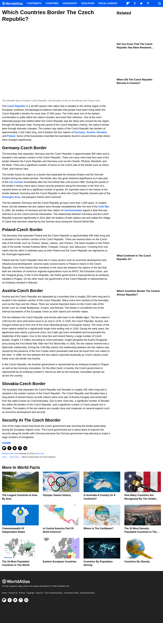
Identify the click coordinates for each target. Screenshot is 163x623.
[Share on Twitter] (15, 448)
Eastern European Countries (60, 561)
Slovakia (101, 132)
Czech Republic (16, 106)
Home (4, 593)
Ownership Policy (87, 593)
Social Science (107, 3)
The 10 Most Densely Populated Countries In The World (140, 532)
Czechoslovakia (72, 210)
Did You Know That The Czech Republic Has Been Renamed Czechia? (134, 47)
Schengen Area (11, 197)
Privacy (22, 593)
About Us (40, 593)
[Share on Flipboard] (4, 448)
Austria (90, 132)
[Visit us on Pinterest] (21, 600)
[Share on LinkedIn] (25, 448)
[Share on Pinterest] (20, 448)
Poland (11, 136)
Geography (70, 3)
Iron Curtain (16, 182)
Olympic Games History (57, 495)
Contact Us (13, 593)
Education (87, 3)
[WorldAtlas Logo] (13, 3)
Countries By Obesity (137, 561)
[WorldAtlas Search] (159, 3)
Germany (79, 132)
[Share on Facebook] (9, 448)
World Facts (39, 454)
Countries (52, 3)
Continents (34, 3)
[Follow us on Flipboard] (4, 600)
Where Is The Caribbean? (98, 528)
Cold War (103, 206)
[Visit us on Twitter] (15, 600)
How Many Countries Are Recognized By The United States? (140, 498)
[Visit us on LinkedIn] (26, 600)
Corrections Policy (71, 593)
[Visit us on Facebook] (10, 600)
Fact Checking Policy (53, 593)
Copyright (31, 593)
